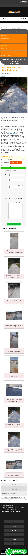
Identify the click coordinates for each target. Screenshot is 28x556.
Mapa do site (14, 543)
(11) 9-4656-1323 (8, 19)
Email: (14, 180)
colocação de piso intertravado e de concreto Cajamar (14, 326)
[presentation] (14, 193)
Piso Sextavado (4, 52)
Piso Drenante (4, 45)
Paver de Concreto (5, 38)
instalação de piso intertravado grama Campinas (14, 425)
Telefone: (16, 186)
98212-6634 (23, 19)
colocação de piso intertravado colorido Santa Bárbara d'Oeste (14, 251)
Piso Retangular (5, 48)
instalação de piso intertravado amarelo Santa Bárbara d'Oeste (14, 474)
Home (14, 521)
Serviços (14, 535)
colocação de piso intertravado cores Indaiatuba (14, 301)
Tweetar (3, 76)
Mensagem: (15, 210)
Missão (14, 530)
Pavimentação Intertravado (7, 41)
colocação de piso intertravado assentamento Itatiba (14, 350)
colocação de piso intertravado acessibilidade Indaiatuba (14, 400)
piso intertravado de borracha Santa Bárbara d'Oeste (14, 450)
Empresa (14, 526)
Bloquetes (3, 35)
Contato (14, 539)
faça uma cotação (16, 162)
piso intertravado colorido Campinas (14, 375)
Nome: (14, 175)
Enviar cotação (14, 224)
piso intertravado (15, 133)
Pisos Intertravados (5, 55)
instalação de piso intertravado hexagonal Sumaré (14, 276)
